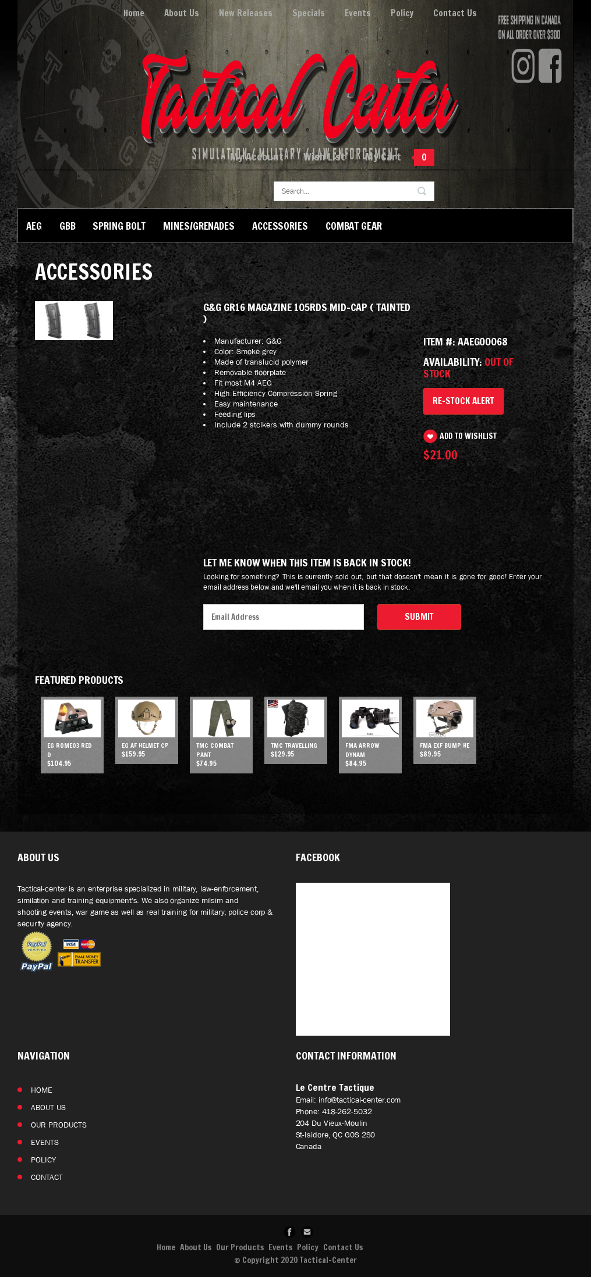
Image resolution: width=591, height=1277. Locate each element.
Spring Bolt (119, 226)
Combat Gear (353, 226)
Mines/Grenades (199, 226)
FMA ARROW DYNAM (362, 750)
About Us (181, 13)
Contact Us (455, 13)
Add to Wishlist (468, 436)
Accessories (280, 226)
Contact (47, 1177)
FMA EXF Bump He (444, 745)
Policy (402, 13)
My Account (257, 156)
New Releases (246, 13)
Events (358, 13)
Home (133, 13)
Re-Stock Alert (463, 401)
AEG (34, 226)
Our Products (59, 1124)
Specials (308, 13)
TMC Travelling (294, 745)
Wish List (324, 156)
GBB (67, 226)
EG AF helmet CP (145, 745)
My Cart (383, 156)
